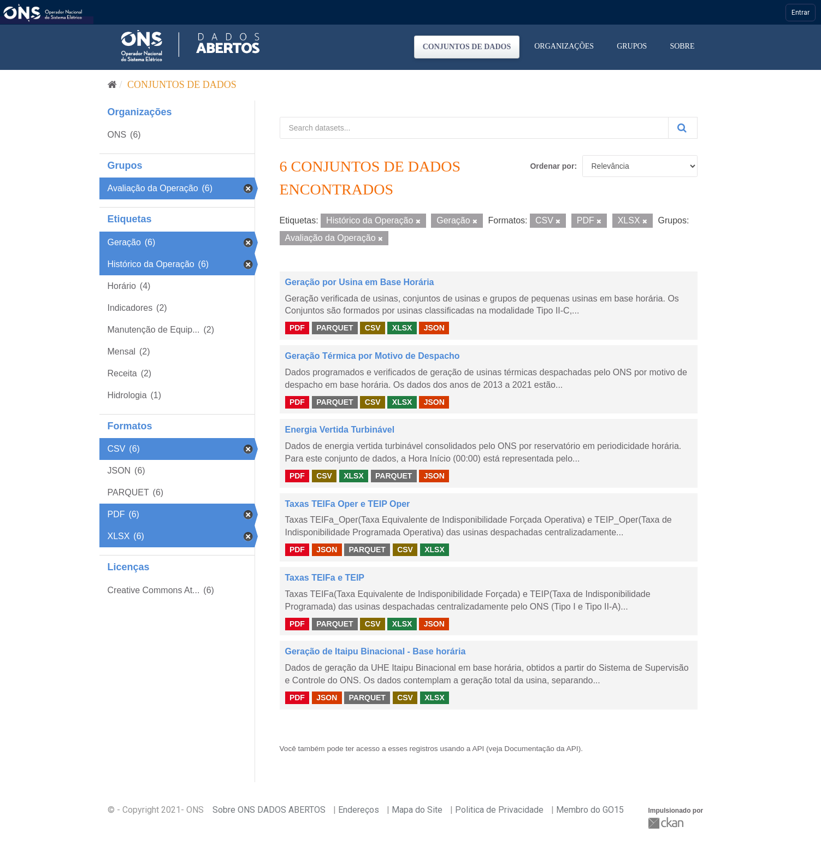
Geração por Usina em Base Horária (359, 282)
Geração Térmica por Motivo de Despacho (372, 356)
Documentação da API (541, 748)
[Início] (112, 84)
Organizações (564, 46)
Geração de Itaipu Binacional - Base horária (375, 651)
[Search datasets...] (474, 128)
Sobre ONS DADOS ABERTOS (269, 810)
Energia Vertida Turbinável (340, 429)
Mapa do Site (417, 810)
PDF (297, 327)
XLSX (402, 327)
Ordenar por (552, 166)
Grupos (632, 46)
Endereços (358, 810)
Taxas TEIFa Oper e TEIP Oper (347, 504)
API (478, 748)
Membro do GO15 (590, 810)
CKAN (667, 823)
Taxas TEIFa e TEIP (325, 577)
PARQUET (334, 327)
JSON (434, 327)
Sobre (682, 46)
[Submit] (683, 128)
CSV (373, 327)
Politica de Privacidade (499, 810)
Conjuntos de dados (467, 47)
